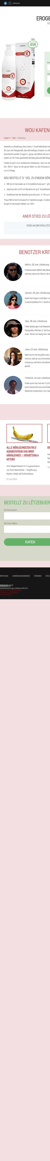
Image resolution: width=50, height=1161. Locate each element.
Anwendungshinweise (21, 576)
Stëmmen (37, 576)
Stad (47, 576)
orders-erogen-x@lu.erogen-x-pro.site (14, 588)
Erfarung (4, 576)
